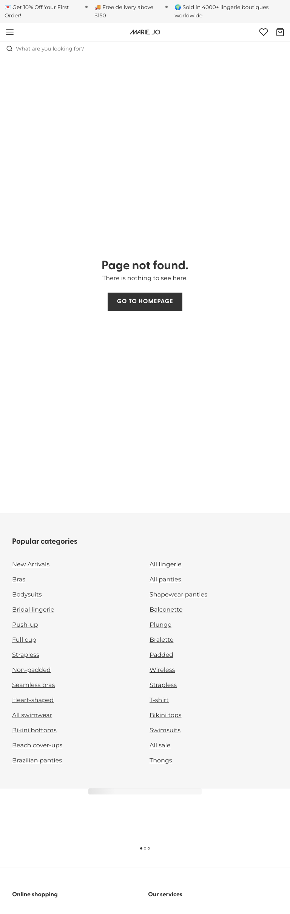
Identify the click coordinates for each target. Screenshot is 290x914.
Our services (165, 895)
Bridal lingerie (33, 609)
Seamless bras (33, 685)
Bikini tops (165, 715)
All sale (160, 745)
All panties (165, 579)
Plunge (160, 625)
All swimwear (32, 715)
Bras (18, 579)
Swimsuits (165, 730)
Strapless (25, 655)
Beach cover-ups (37, 745)
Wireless (162, 670)
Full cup (24, 640)
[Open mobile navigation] (10, 32)
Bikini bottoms (34, 730)
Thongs (161, 760)
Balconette (166, 609)
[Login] (263, 32)
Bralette (161, 640)
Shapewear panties (178, 594)
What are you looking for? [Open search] (45, 48)
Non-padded (31, 670)
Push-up (25, 625)
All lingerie (166, 564)
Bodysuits (27, 594)
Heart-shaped (33, 700)
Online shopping (35, 895)
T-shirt (159, 700)
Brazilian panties (37, 760)
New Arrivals (30, 564)
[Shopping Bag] (280, 32)
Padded (161, 655)
